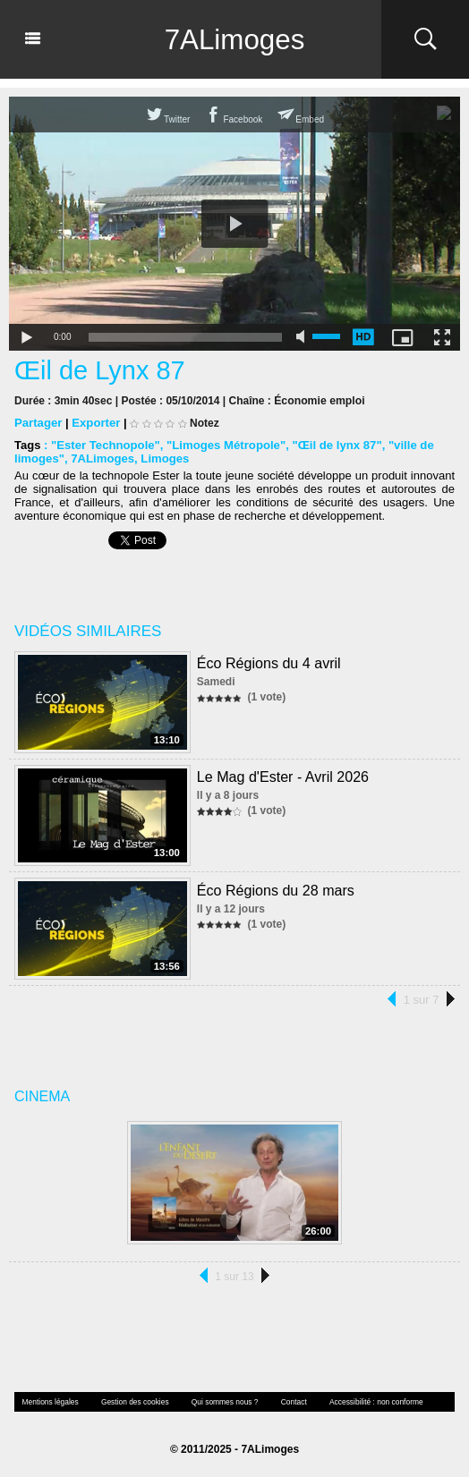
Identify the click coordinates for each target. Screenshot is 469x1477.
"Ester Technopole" (104, 445)
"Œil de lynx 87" (333, 445)
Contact (287, 1401)
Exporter (95, 422)
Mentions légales (49, 1401)
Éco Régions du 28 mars (275, 889)
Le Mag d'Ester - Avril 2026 (282, 776)
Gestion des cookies (131, 1401)
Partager (38, 422)
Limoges (163, 458)
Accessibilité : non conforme (368, 1401)
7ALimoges (234, 39)
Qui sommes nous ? (220, 1401)
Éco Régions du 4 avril (268, 662)
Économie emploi (318, 401)
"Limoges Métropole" (225, 445)
